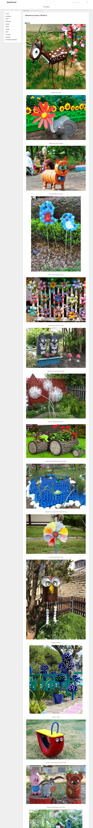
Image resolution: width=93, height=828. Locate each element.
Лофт (7, 32)
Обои (7, 19)
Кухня (7, 13)
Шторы (7, 29)
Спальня (8, 37)
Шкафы (7, 24)
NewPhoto (11, 2)
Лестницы (8, 16)
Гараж (7, 26)
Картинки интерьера (11, 39)
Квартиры (8, 21)
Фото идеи (46, 6)
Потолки (8, 34)
